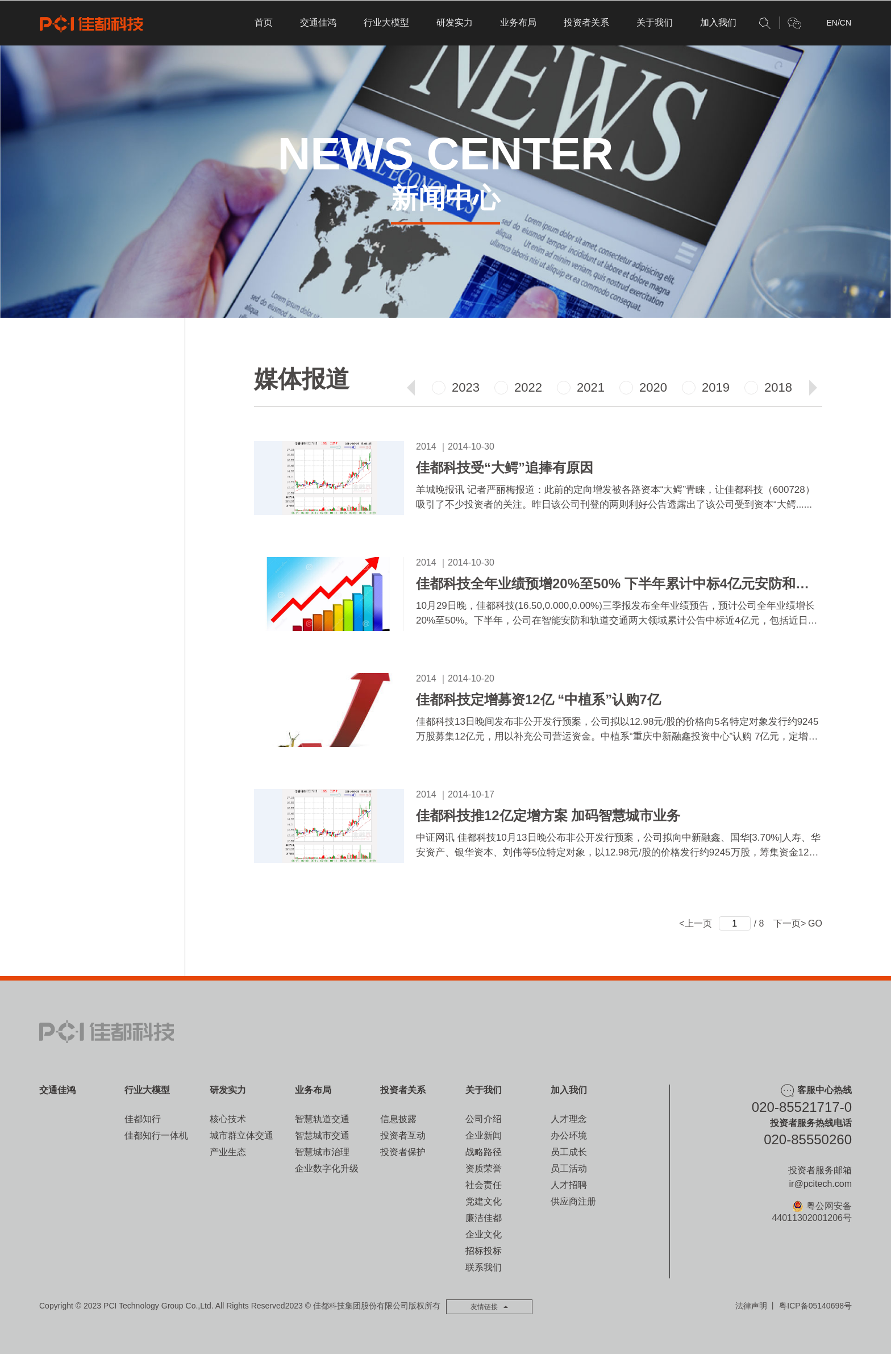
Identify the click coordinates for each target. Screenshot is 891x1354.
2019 (706, 387)
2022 (518, 387)
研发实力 (454, 22)
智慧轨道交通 (322, 1119)
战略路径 (483, 1152)
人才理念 (569, 1119)
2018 (768, 387)
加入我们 (718, 22)
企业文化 (483, 1234)
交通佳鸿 (318, 22)
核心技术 (228, 1119)
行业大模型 (386, 22)
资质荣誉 (483, 1168)
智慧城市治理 (322, 1152)
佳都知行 (142, 1119)
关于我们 (654, 22)
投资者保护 (403, 1152)
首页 (264, 22)
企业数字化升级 (327, 1168)
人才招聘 (569, 1185)
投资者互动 (403, 1135)
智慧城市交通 (322, 1135)
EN (831, 22)
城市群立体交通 (241, 1135)
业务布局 (518, 22)
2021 (581, 387)
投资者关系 (586, 22)
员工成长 (569, 1152)
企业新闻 (483, 1135)
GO (815, 923)
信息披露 (398, 1119)
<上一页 (695, 923)
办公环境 (569, 1135)
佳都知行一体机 (156, 1135)
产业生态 (228, 1152)
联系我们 (483, 1267)
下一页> (789, 923)
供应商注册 (573, 1201)
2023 (456, 387)
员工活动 (569, 1168)
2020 (643, 387)
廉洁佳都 (483, 1218)
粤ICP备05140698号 (815, 1305)
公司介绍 (483, 1119)
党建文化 (483, 1201)
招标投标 (483, 1251)
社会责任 (483, 1185)
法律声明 (751, 1305)
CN (845, 22)
